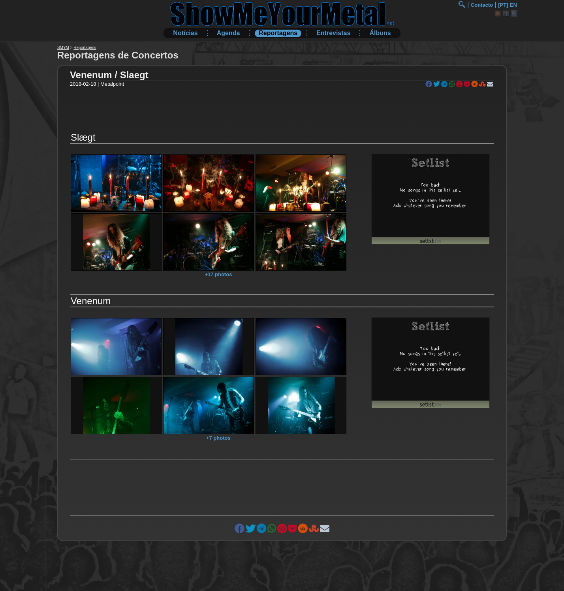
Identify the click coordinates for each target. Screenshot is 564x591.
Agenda (228, 33)
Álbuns (380, 33)
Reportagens (278, 33)
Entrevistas (333, 33)
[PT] (503, 5)
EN (513, 5)
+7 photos (218, 438)
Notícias (185, 33)
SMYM (63, 47)
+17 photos (218, 274)
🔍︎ (462, 4)
